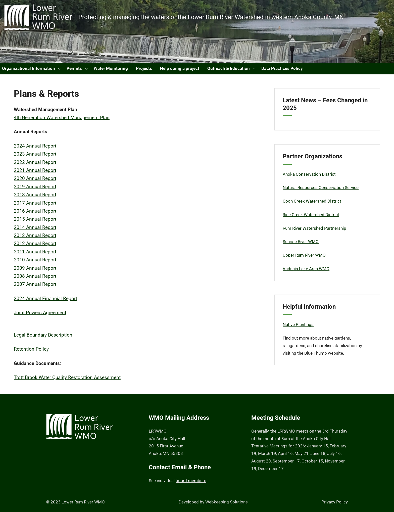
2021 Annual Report (35, 170)
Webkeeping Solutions (226, 501)
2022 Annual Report (35, 162)
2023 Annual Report (35, 154)
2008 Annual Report (35, 276)
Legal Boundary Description (43, 335)
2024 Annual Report (35, 146)
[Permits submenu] (86, 68)
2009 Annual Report (35, 268)
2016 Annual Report (35, 211)
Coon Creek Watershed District (312, 201)
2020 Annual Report (35, 178)
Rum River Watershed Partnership (314, 228)
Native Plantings (298, 324)
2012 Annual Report (35, 243)
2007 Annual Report (35, 284)
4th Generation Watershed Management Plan (62, 117)
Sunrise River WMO (301, 241)
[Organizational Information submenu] (59, 68)
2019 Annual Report (35, 187)
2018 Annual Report (35, 195)
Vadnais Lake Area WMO (306, 268)
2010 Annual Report (35, 260)
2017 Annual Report (35, 203)
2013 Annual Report (35, 235)
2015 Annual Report (35, 219)
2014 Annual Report (35, 227)
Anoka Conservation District (309, 174)
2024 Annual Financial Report (45, 298)
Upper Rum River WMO (304, 255)
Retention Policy (31, 349)
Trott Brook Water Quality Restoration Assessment (67, 377)
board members (191, 480)
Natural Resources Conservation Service (321, 187)
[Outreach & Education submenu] (254, 68)
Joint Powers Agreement (40, 312)
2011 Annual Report (35, 252)
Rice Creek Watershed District (311, 214)
